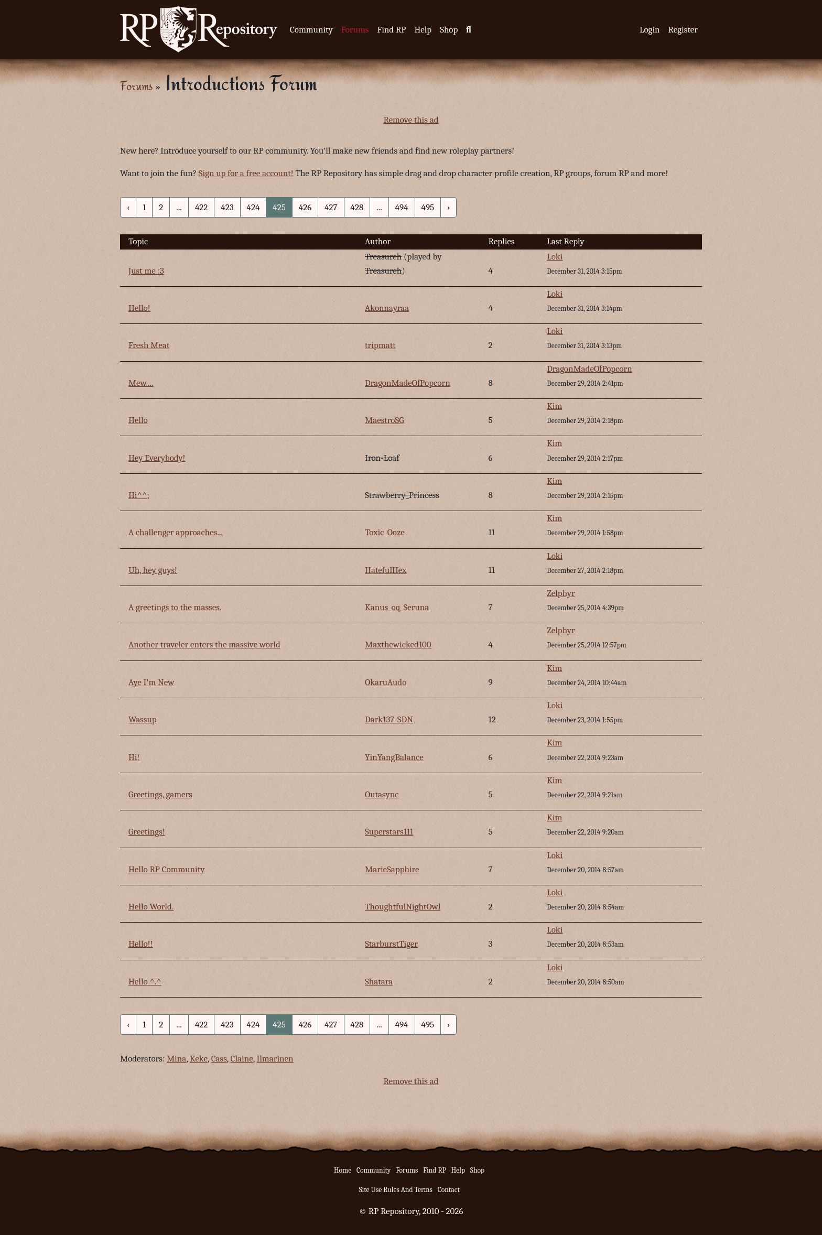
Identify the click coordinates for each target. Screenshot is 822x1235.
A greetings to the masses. (174, 607)
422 (201, 207)
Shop (449, 30)
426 (305, 207)
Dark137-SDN (389, 719)
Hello (138, 420)
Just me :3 (146, 271)
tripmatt (380, 345)
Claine (242, 1059)
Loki (555, 257)
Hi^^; (138, 495)
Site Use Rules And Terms (395, 1190)
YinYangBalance (394, 757)
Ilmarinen (274, 1059)
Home (342, 1170)
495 (428, 207)
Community (311, 30)
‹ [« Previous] (128, 207)
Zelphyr (561, 593)
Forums (355, 30)
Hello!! (140, 944)
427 (331, 207)
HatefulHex (385, 570)
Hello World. (151, 907)
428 (357, 207)
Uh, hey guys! (152, 570)
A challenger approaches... (175, 532)
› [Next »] (448, 207)
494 (401, 207)
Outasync (381, 794)
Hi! (133, 757)
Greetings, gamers (160, 794)
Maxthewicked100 (398, 644)
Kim (554, 406)
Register (683, 30)
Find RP (391, 30)
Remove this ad (410, 120)
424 (253, 207)
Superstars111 (389, 832)
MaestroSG (384, 420)
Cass (219, 1059)
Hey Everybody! (156, 458)
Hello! (139, 308)
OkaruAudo (385, 682)
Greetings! (146, 832)
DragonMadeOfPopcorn (407, 383)
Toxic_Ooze (385, 532)
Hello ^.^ (144, 982)
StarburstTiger (391, 944)
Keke (199, 1059)
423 (227, 207)
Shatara (379, 982)
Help (422, 30)
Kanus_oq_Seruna (397, 607)
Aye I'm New (151, 682)
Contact (449, 1190)
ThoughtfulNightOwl (402, 907)
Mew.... (141, 383)
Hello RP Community (166, 869)
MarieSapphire (392, 869)
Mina (176, 1059)
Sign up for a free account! (246, 173)
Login (650, 30)
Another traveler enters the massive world (204, 644)
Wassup (142, 719)
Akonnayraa (387, 308)
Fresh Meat (148, 345)
